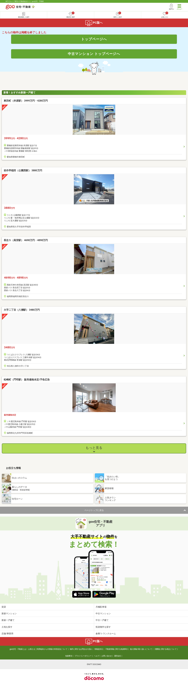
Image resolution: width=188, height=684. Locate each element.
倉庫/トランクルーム (106, 633)
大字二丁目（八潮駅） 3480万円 (22, 309)
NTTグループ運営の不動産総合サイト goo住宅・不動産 (25, 1)
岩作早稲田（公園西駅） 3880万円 (23, 170)
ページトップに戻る (94, 510)
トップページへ (94, 39)
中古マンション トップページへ (94, 54)
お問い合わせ (106, 656)
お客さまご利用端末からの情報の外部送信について (47, 649)
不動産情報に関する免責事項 (116, 649)
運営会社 (117, 656)
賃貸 (4, 607)
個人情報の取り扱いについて (141, 649)
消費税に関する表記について (165, 649)
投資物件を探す (103, 627)
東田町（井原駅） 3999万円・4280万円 (26, 100)
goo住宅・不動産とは (18, 649)
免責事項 (68, 656)
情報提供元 (98, 649)
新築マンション (9, 613)
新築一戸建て (8, 620)
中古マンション (103, 613)
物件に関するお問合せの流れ (81, 649)
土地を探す (7, 627)
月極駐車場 (101, 607)
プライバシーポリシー (82, 656)
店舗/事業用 (7, 633)
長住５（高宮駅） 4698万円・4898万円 (26, 240)
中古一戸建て (102, 620)
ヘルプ (96, 656)
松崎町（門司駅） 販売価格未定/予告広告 (27, 379)
